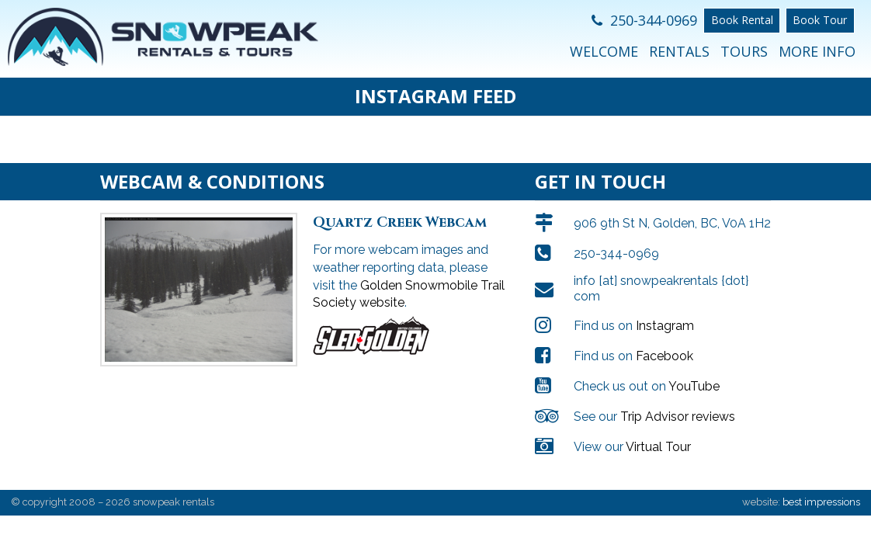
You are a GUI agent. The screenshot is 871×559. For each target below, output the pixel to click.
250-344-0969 (644, 20)
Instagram (665, 310)
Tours (744, 51)
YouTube (694, 370)
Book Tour (820, 19)
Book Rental (742, 19)
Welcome (604, 51)
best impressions (821, 486)
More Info (817, 51)
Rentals (679, 51)
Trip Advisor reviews (677, 401)
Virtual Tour (658, 431)
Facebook (664, 340)
